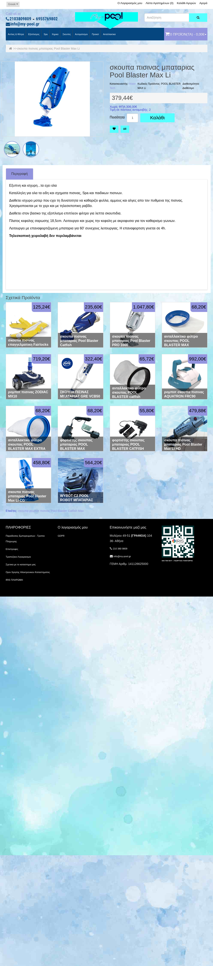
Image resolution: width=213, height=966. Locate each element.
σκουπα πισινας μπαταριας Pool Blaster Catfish (79, 341)
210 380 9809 (120, 548)
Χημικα (55, 34)
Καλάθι (157, 117)
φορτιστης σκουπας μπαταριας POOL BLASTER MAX (76, 444)
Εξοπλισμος (34, 34)
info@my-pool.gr (25, 24)
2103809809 (20, 19)
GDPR (61, 536)
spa (45, 34)
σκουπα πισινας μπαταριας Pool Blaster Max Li (48, 48)
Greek (13, 4)
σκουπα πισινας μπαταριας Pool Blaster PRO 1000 (131, 341)
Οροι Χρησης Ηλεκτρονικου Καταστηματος (28, 572)
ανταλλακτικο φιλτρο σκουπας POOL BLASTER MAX (181, 341)
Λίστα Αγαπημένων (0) (160, 3)
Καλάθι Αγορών (186, 3)
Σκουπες (66, 34)
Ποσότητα (117, 117)
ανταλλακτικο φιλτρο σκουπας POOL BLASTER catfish (129, 392)
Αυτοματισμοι (81, 34)
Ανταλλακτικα (109, 34)
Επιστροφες (12, 549)
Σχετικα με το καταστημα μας (21, 564)
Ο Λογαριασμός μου (130, 3)
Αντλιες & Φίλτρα (16, 34)
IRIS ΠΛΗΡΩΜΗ (14, 580)
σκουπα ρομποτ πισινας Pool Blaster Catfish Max (51, 511)
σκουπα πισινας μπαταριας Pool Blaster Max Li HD (183, 444)
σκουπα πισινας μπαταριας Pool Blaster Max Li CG (27, 496)
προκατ (95, 34)
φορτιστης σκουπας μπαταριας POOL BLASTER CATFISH (128, 444)
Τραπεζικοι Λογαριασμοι (18, 556)
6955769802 (47, 19)
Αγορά (203, 3)
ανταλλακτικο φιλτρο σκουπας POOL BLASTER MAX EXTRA (26, 444)
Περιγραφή (19, 174)
